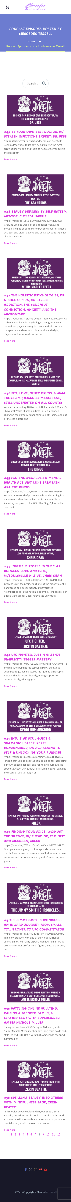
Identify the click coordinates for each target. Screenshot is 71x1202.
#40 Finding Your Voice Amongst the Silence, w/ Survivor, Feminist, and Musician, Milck (34, 836)
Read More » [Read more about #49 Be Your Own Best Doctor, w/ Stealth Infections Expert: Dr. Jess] (10, 159)
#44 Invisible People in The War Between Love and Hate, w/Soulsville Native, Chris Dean (33, 571)
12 (58, 1134)
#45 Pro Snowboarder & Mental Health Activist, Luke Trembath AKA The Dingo (32, 482)
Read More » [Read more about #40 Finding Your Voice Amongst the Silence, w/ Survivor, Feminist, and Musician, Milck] (10, 867)
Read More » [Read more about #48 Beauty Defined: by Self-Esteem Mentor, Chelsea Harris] (10, 243)
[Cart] (7, 6)
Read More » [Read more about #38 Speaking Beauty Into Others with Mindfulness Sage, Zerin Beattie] (10, 1129)
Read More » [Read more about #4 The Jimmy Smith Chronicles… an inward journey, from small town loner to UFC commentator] (10, 955)
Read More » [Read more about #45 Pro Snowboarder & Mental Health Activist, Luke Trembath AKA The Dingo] (10, 513)
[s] (35, 83)
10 (47, 1134)
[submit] (44, 83)
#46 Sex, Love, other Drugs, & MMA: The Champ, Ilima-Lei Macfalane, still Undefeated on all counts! (35, 398)
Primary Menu (63, 7)
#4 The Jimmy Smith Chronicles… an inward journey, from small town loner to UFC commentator (34, 924)
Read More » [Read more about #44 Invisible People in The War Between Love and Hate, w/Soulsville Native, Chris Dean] (10, 602)
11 (53, 1134)
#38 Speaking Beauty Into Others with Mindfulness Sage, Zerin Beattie (33, 1102)
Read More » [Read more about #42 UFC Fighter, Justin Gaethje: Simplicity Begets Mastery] (10, 685)
